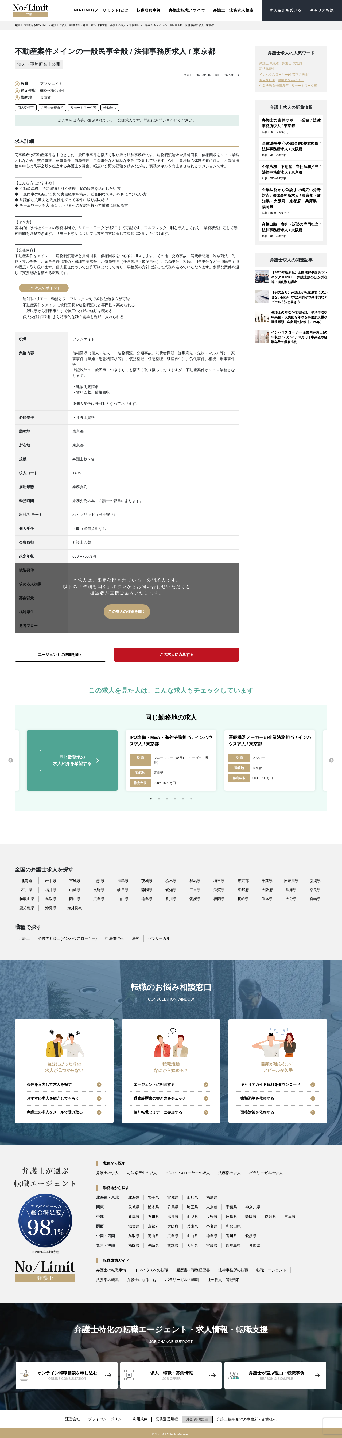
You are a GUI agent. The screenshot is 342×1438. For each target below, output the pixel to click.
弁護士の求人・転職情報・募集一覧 (72, 24)
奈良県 (315, 889)
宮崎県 (315, 898)
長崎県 (243, 898)
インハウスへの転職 (151, 1269)
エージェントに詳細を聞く (60, 653)
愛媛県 (195, 898)
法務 (135, 937)
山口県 (123, 898)
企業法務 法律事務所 (274, 85)
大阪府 (267, 889)
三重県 (195, 889)
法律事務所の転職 (233, 1269)
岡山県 (74, 898)
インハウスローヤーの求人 (187, 1172)
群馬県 (195, 879)
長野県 (98, 889)
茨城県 (147, 879)
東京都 (243, 879)
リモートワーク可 (83, 107)
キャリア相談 (321, 10)
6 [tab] (191, 797)
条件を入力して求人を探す (49, 1084)
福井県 (50, 889)
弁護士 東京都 (269, 62)
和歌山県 (26, 898)
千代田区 (134, 24)
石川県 (26, 889)
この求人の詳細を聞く (127, 610)
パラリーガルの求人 (266, 1172)
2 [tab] (159, 797)
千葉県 (267, 879)
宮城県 (74, 879)
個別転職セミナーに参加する (158, 1111)
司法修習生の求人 (142, 1172)
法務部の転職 (107, 1279)
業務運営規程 (168, 1418)
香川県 (171, 898)
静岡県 (147, 889)
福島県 (123, 879)
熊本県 (267, 898)
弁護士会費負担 (52, 107)
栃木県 (171, 879)
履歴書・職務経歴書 (193, 1269)
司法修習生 (267, 68)
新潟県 (315, 879)
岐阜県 (123, 889)
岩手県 (50, 879)
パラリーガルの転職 (182, 1279)
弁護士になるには (142, 1279)
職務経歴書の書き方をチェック (160, 1097)
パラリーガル (159, 937)
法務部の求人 (229, 1172)
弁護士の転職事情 (111, 1269)
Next (331, 759)
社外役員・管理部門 (224, 1279)
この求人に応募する (176, 653)
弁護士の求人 (107, 1172)
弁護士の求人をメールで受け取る (55, 1111)
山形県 (98, 879)
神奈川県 (291, 879)
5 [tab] (183, 797)
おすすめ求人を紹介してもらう (53, 1097)
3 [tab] (167, 797)
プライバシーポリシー (106, 1418)
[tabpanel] (171, 759)
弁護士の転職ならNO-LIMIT (31, 24)
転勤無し (109, 107)
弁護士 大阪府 (292, 62)
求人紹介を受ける (283, 10)
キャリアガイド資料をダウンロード (270, 1084)
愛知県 (171, 889)
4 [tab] (175, 797)
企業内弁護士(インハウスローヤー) (67, 937)
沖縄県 (50, 907)
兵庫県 (291, 889)
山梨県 (74, 889)
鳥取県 (50, 898)
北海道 (26, 879)
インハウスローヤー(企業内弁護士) (284, 74)
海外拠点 (74, 907)
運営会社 (71, 1418)
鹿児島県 (26, 907)
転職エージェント (271, 1269)
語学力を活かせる (291, 79)
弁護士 (24, 937)
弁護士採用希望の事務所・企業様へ (248, 1418)
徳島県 (147, 898)
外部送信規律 (198, 1418)
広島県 (98, 898)
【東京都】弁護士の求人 (111, 24)
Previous (10, 759)
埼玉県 (219, 879)
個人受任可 (26, 107)
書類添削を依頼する (257, 1097)
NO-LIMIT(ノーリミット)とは (97, 9)
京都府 (243, 889)
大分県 (291, 898)
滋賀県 (219, 889)
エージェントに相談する (154, 1084)
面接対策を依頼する (257, 1111)
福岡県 (219, 898)
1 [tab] (151, 797)
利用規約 (140, 1418)
